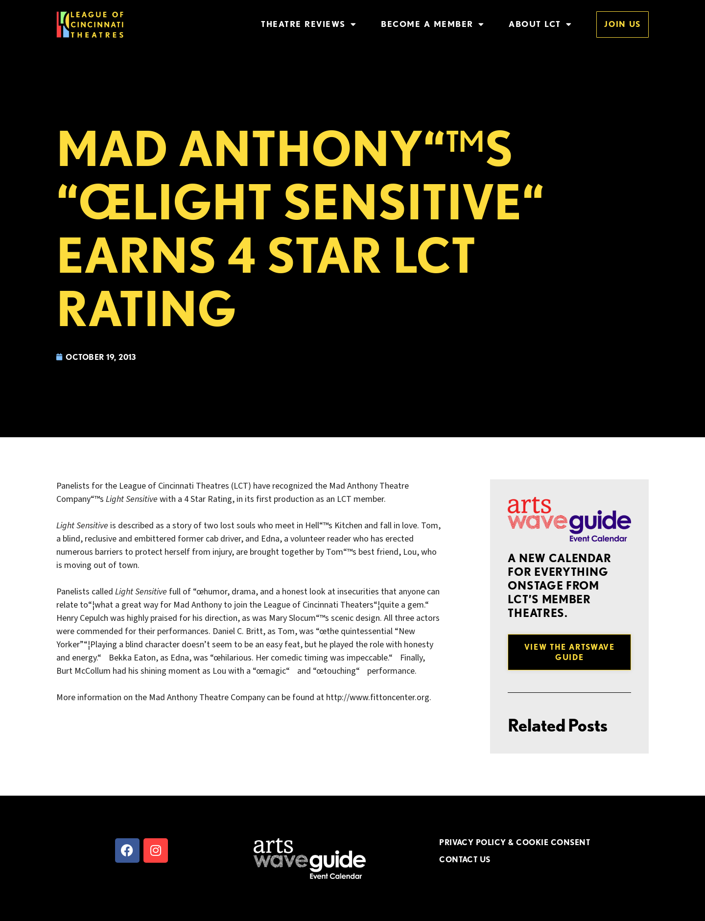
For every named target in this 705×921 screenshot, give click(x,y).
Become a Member (432, 24)
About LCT (540, 24)
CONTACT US (465, 859)
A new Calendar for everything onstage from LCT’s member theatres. (559, 585)
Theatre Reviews (308, 24)
